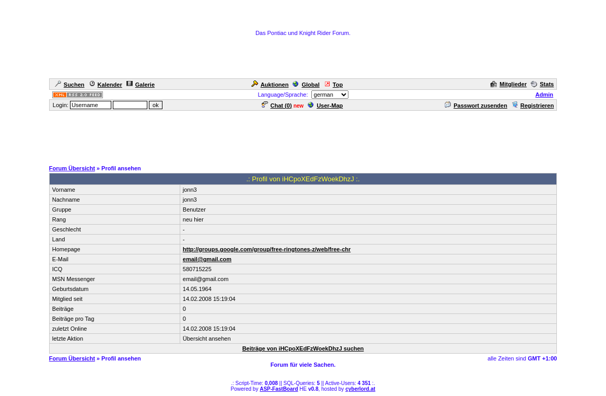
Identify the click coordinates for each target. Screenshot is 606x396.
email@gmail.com (207, 259)
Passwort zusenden (476, 105)
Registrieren (532, 105)
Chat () (277, 105)
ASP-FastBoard (279, 389)
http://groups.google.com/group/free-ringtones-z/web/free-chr (267, 249)
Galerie (140, 84)
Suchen (70, 84)
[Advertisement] (303, 135)
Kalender (105, 84)
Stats (542, 84)
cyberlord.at (360, 389)
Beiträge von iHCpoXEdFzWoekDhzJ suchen (303, 348)
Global (306, 84)
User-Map (325, 105)
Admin (544, 94)
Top (333, 84)
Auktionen (270, 84)
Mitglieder (509, 84)
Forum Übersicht (72, 168)
